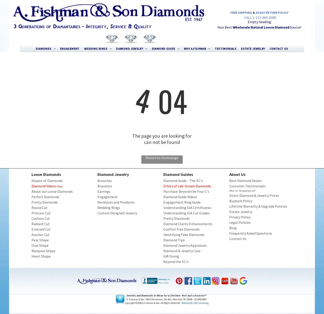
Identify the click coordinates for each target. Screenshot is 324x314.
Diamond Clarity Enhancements (187, 224)
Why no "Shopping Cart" (242, 190)
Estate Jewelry (240, 211)
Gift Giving (171, 256)
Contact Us (237, 238)
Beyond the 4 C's (176, 261)
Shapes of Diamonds (47, 180)
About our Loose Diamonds (52, 191)
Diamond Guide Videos (180, 197)
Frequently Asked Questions (250, 233)
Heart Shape (41, 256)
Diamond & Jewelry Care (181, 251)
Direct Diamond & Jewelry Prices (254, 195)
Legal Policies (240, 222)
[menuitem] (46, 48)
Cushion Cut (41, 218)
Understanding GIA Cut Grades (186, 213)
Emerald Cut (41, 229)
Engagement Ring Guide (182, 202)
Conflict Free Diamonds (181, 229)
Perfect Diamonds (45, 197)
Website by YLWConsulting (195, 303)
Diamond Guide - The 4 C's (183, 180)
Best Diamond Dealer (245, 180)
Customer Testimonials (247, 186)
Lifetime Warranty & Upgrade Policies (258, 206)
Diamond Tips (174, 240)
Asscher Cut (41, 234)
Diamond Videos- (44, 186)
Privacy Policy (239, 217)
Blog (233, 228)
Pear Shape (40, 240)
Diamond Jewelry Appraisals (185, 245)
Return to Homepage (162, 157)
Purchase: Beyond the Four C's (186, 191)
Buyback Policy (240, 201)
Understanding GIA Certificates (187, 207)
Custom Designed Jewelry (117, 213)
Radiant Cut (41, 224)
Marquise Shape (43, 251)
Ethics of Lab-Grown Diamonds (187, 186)
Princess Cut (41, 213)
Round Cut (39, 207)
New (60, 186)
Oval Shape (40, 245)
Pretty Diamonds (45, 202)
